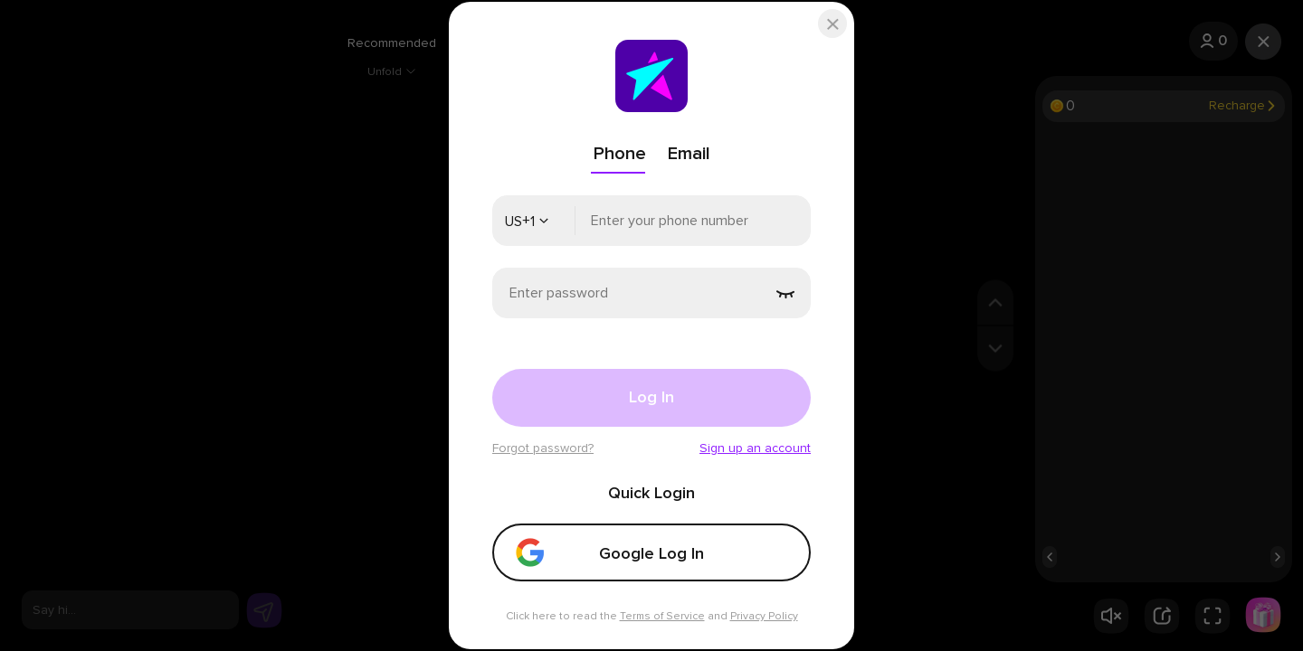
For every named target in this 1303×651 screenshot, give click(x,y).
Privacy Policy (764, 616)
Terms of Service (662, 616)
